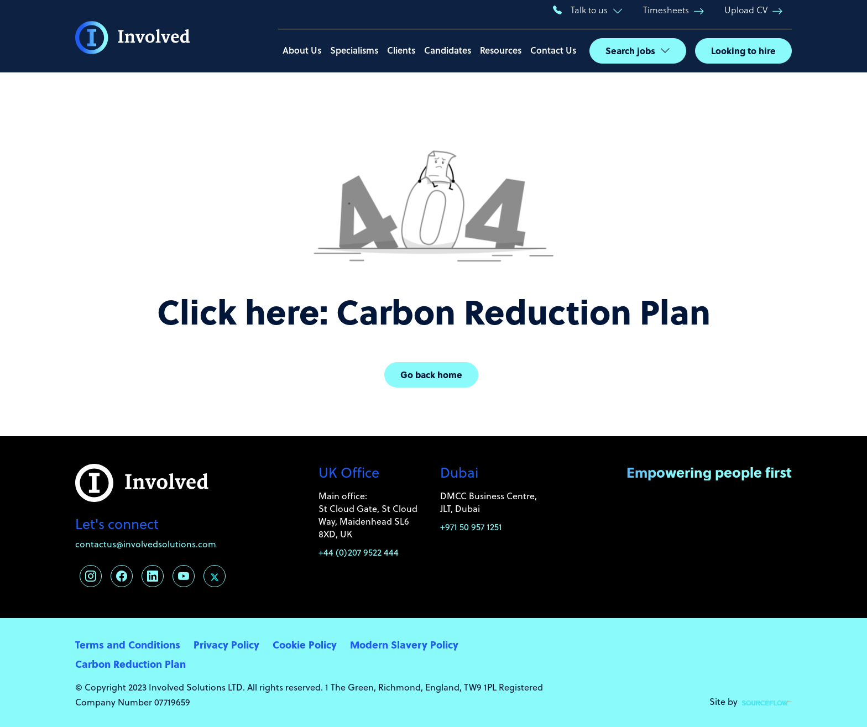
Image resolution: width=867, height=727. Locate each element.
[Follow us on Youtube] (184, 576)
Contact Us (553, 50)
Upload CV (745, 10)
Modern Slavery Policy (404, 644)
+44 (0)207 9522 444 (358, 552)
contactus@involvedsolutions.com (145, 543)
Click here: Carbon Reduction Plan (434, 311)
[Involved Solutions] (132, 36)
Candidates (447, 50)
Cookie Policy (305, 644)
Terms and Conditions (127, 644)
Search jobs (630, 50)
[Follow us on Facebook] (122, 576)
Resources (500, 50)
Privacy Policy (226, 644)
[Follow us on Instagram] (91, 576)
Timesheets (666, 10)
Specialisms (354, 50)
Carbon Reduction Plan (130, 663)
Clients (401, 50)
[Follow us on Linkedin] (153, 576)
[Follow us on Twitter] (214, 576)
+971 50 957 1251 (471, 526)
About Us (302, 50)
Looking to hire (743, 50)
